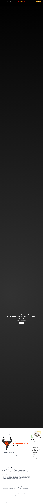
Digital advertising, (18, 314)
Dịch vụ (11, 1)
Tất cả (21, 4)
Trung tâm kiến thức (7, 1)
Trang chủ (3, 1)
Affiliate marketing (25, 314)
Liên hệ (39, 1)
